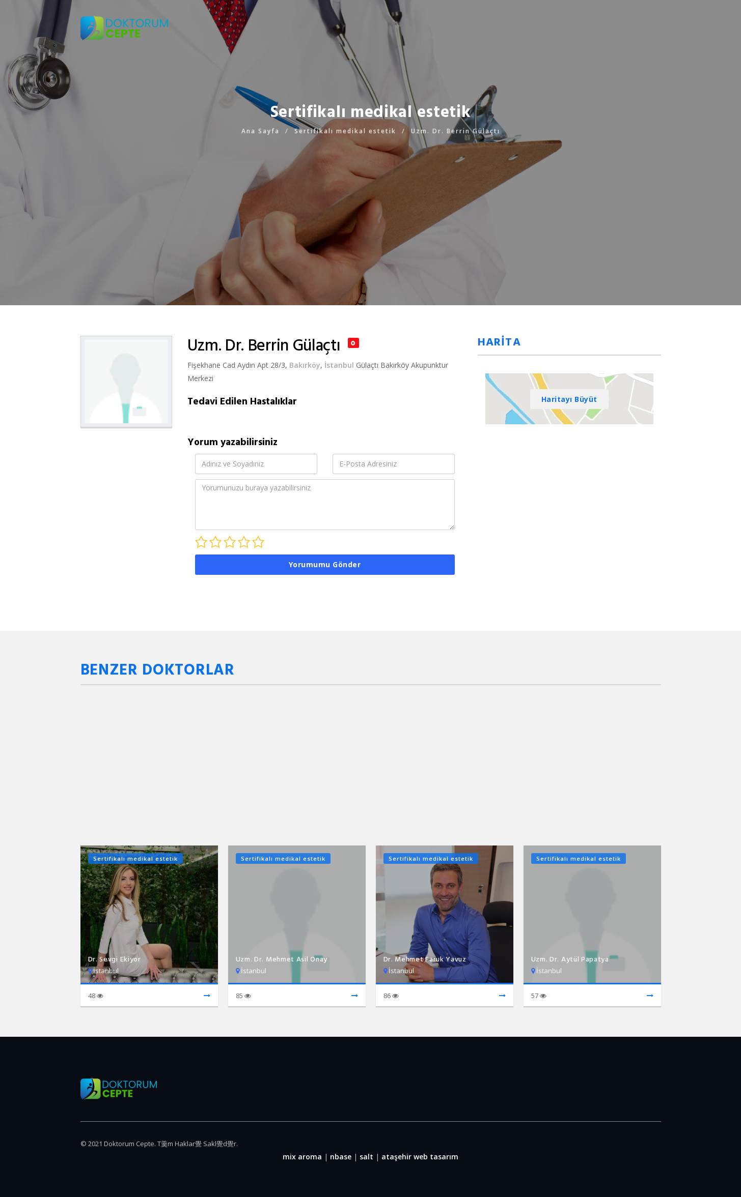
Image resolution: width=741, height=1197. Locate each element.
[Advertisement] (370, 208)
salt (366, 1156)
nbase (340, 1156)
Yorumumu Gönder (325, 564)
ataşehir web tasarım (419, 1156)
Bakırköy (304, 365)
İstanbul (339, 365)
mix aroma (302, 1156)
